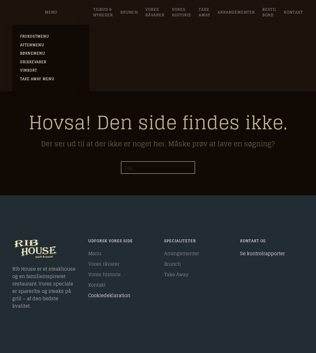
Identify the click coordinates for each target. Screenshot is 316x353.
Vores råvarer (154, 12)
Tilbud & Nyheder (103, 12)
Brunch (129, 12)
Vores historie (104, 274)
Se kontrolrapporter (262, 253)
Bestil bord (269, 12)
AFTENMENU (32, 45)
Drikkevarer (33, 62)
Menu (51, 12)
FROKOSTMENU (34, 36)
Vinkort (28, 70)
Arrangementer (236, 12)
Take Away (204, 12)
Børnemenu (32, 53)
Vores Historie (181, 12)
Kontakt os (253, 241)
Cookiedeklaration (109, 295)
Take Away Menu (37, 79)
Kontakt (293, 12)
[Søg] (158, 167)
